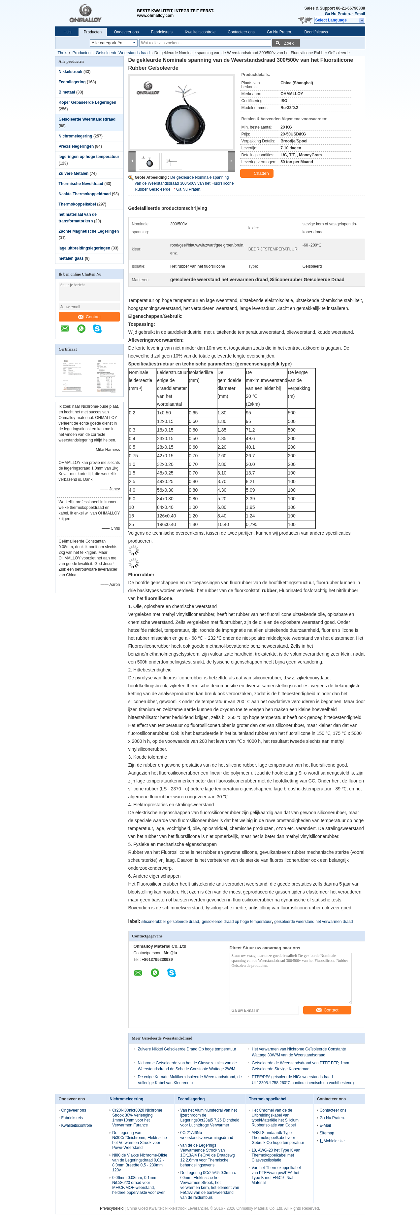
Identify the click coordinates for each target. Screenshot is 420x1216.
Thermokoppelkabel (77, 204)
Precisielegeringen (76, 146)
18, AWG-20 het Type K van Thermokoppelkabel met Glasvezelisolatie (275, 1155)
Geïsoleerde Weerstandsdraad (123, 53)
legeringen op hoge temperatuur (89, 156)
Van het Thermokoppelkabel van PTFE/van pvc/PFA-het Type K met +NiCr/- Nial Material (276, 1175)
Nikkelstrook (70, 71)
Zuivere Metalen (74, 173)
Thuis (62, 53)
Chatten (257, 173)
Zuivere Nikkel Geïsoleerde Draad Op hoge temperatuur (187, 1049)
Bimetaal (67, 92)
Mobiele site (332, 1141)
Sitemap (327, 1133)
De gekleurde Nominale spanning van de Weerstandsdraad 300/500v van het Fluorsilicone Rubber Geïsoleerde (184, 183)
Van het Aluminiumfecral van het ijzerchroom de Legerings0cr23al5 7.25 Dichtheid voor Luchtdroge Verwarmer (210, 1117)
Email (359, 14)
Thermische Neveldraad (81, 183)
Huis (68, 32)
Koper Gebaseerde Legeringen (87, 102)
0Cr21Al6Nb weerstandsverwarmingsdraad (206, 1135)
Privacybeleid (111, 1208)
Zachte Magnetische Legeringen (89, 231)
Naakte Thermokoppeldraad (85, 194)
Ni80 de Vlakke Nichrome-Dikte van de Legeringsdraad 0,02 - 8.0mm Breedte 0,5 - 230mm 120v (139, 1162)
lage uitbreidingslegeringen (85, 248)
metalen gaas (71, 258)
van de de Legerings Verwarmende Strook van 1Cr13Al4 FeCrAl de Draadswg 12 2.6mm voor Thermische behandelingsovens (207, 1155)
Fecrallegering (72, 82)
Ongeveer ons (126, 32)
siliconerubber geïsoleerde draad (170, 921)
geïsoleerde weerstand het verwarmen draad (313, 921)
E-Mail (325, 1125)
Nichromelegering (75, 136)
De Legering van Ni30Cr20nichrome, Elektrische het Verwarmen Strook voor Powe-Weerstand (139, 1140)
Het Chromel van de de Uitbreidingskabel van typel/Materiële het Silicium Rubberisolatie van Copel (275, 1117)
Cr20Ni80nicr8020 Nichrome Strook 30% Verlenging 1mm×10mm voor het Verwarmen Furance (137, 1117)
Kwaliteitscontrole (200, 32)
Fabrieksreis (162, 32)
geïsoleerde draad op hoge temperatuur (237, 921)
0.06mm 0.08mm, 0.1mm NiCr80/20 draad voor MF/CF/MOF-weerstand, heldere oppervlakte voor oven (138, 1185)
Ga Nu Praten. (338, 14)
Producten (93, 32)
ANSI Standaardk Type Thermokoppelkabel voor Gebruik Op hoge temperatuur (277, 1137)
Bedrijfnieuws (316, 32)
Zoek (289, 43)
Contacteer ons (241, 32)
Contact (89, 316)
